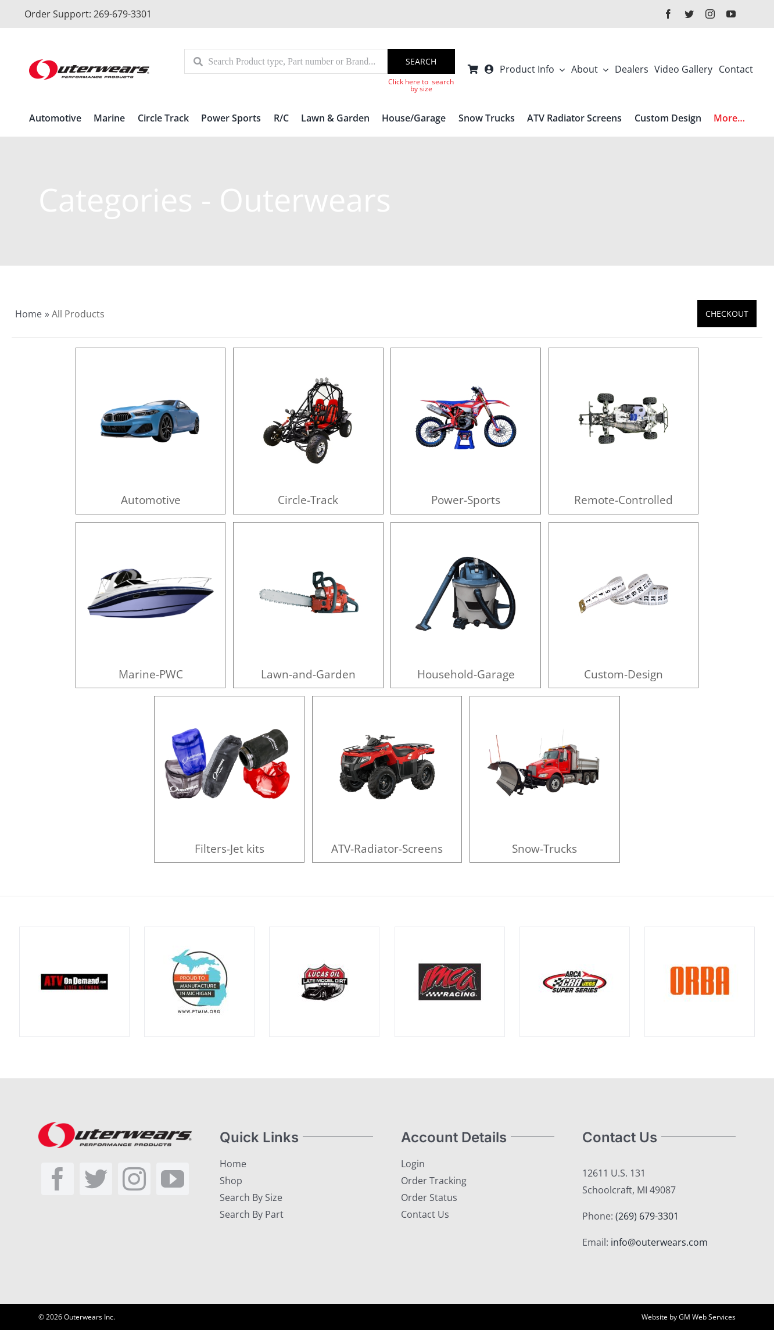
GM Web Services (707, 1317)
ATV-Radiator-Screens (387, 848)
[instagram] (710, 14)
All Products (78, 314)
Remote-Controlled (623, 499)
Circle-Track (308, 499)
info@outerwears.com (659, 1242)
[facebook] (668, 14)
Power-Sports (465, 499)
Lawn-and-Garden (308, 674)
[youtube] (731, 14)
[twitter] (689, 14)
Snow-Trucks (544, 848)
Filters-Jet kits (229, 848)
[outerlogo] (89, 64)
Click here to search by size (421, 85)
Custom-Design (623, 674)
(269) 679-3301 (647, 1216)
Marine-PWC (151, 674)
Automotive (151, 499)
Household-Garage (466, 674)
